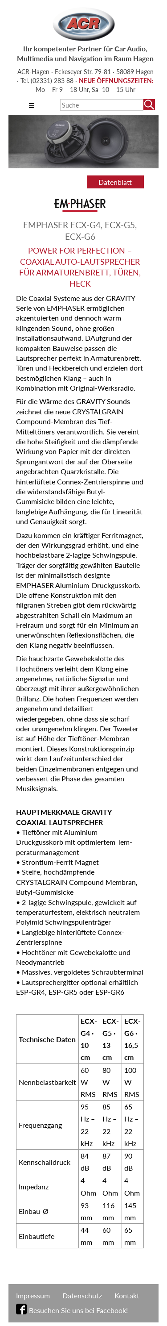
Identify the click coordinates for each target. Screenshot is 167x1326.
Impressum (33, 1295)
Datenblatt (115, 182)
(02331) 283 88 (53, 80)
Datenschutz (82, 1295)
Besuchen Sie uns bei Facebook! (78, 1310)
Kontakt (126, 1295)
